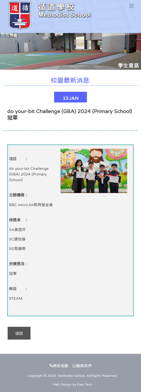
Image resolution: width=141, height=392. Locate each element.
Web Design (62, 384)
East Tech (84, 384)
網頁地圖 (58, 366)
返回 (19, 333)
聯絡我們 (82, 366)
